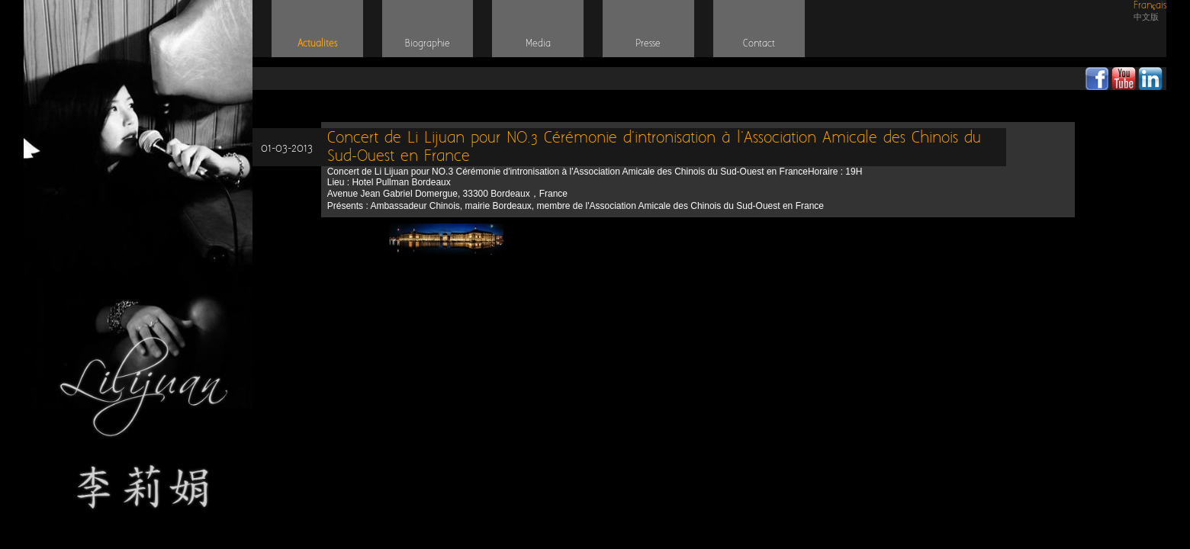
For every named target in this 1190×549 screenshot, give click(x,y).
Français (1150, 5)
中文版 (1146, 17)
